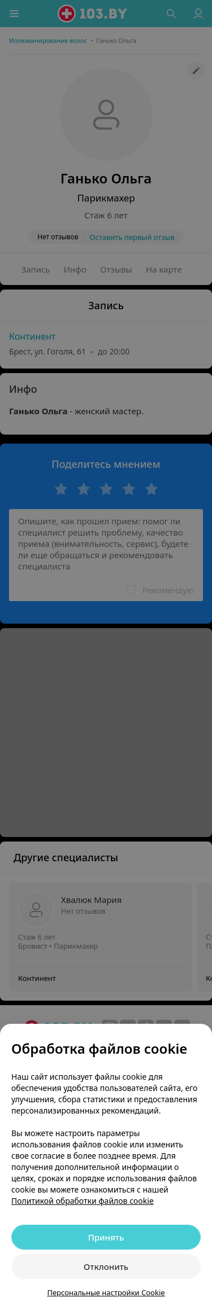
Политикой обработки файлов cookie (82, 1200)
